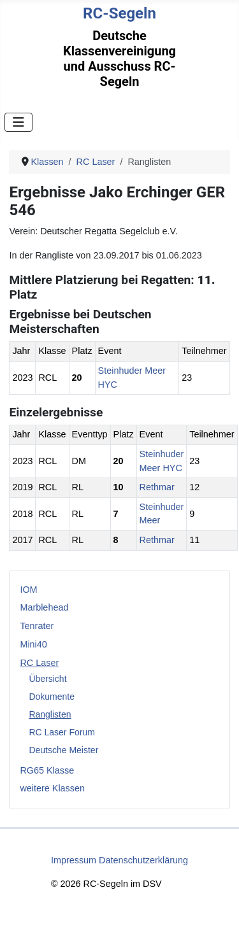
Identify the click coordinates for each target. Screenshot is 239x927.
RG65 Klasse (47, 770)
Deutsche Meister (63, 750)
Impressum (73, 860)
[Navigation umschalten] (18, 122)
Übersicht (47, 679)
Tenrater (37, 626)
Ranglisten (50, 714)
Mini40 (33, 644)
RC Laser (39, 663)
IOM (28, 589)
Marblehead (44, 607)
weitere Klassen (52, 788)
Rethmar (157, 487)
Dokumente (52, 696)
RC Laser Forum (61, 732)
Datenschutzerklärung (143, 860)
